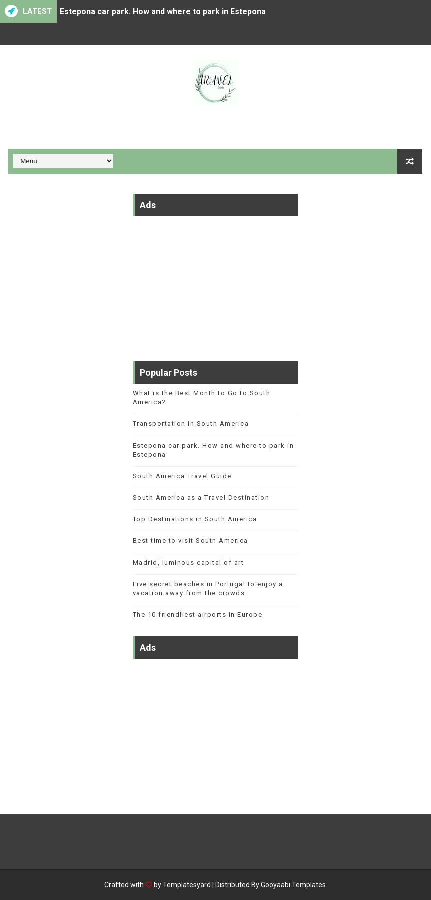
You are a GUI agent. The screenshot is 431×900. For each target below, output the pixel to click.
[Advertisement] (215, 283)
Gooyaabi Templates (293, 885)
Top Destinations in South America (195, 519)
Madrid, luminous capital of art (188, 562)
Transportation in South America (191, 423)
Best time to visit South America (190, 540)
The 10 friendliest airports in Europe (198, 614)
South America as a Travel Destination (201, 497)
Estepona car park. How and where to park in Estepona (163, 11)
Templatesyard (187, 885)
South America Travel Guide (182, 476)
